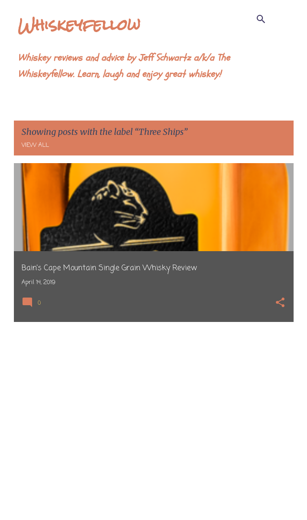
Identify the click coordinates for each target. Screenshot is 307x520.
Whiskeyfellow (79, 25)
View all (35, 145)
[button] (280, 303)
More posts (153, 492)
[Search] (261, 19)
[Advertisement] (154, 397)
